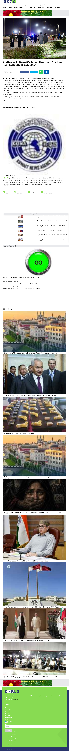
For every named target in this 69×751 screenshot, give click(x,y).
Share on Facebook (24, 71)
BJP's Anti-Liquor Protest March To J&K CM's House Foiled (25, 559)
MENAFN (6, 78)
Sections (57, 7)
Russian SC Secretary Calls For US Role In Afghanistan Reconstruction (29, 395)
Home (4, 7)
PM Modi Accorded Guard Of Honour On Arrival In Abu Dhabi (26, 638)
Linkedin (12, 740)
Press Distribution (19, 7)
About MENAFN (9, 713)
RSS (11, 742)
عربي (36, 5)
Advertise (7, 711)
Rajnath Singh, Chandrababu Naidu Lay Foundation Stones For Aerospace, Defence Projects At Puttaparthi (31, 674)
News (10, 7)
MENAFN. (12, 746)
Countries (49, 7)
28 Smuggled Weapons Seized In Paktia (18, 433)
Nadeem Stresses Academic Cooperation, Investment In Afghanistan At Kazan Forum (33, 476)
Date (5, 71)
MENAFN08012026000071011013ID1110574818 (19, 107)
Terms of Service (9, 705)
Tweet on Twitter (33, 71)
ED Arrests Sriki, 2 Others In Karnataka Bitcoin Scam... (49, 230)
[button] (40, 5)
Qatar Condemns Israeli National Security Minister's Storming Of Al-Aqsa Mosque (34, 605)
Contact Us (7, 709)
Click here (15, 696)
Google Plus (13, 736)
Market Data (32, 7)
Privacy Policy (8, 707)
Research (41, 7)
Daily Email (12, 738)
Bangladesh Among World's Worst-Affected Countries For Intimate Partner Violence (32, 511)
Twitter (11, 734)
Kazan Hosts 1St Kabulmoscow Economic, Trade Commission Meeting (30, 353)
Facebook (12, 731)
